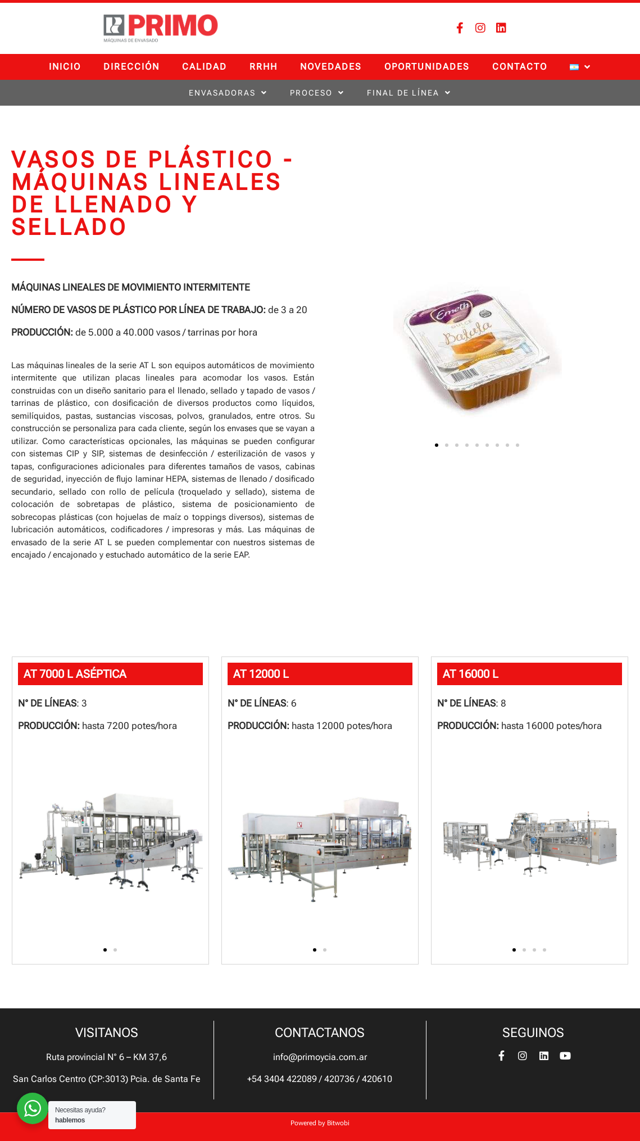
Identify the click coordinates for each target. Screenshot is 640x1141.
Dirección (131, 66)
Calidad (204, 66)
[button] (436, 445)
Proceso (317, 92)
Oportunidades (427, 66)
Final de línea (409, 92)
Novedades (331, 66)
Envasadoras (228, 92)
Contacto (519, 66)
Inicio (65, 66)
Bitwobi (338, 1123)
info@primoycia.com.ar (320, 1057)
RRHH (263, 66)
